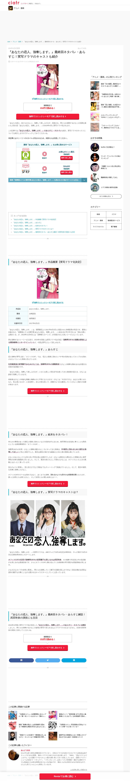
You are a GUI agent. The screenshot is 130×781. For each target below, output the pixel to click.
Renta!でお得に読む (64, 776)
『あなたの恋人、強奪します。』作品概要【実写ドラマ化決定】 (35, 219)
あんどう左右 (25, 750)
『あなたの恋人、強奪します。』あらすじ (27, 222)
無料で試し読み (66, 158)
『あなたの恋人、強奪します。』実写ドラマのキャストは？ (33, 229)
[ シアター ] (24, 3)
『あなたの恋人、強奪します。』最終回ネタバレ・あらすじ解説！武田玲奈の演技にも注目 (44, 232)
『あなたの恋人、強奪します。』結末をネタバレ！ (30, 226)
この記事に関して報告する (78, 769)
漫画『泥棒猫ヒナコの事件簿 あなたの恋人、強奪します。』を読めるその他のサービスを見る (44, 180)
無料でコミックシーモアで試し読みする (48, 99)
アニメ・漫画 (19, 8)
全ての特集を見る (105, 196)
